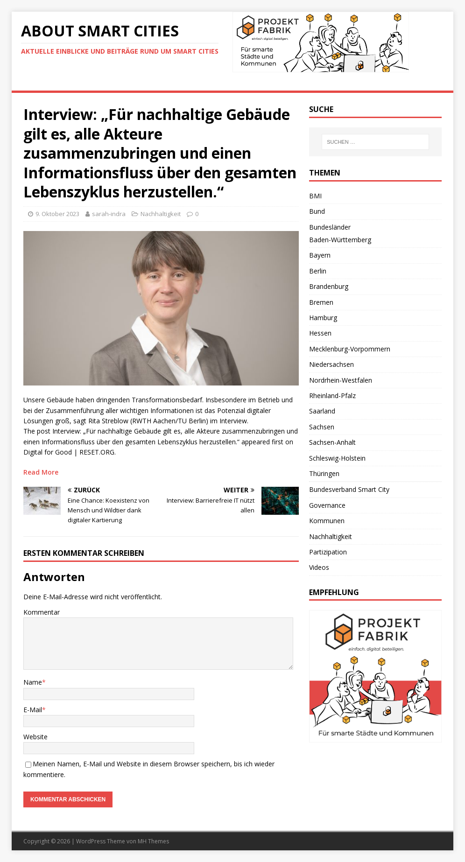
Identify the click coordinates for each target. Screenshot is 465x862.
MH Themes (153, 841)
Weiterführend (253, 81)
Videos (303, 81)
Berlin (317, 270)
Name (32, 682)
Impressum (387, 81)
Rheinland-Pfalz (332, 395)
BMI (315, 195)
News (27, 81)
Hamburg (323, 317)
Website (35, 736)
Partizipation (328, 551)
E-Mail (32, 709)
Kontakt (342, 81)
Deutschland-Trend (182, 81)
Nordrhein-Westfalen (340, 380)
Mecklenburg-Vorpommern (349, 348)
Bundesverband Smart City (349, 489)
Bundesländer (330, 227)
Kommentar (41, 612)
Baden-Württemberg (340, 239)
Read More (40, 472)
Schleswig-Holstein (337, 458)
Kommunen (327, 520)
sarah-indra (109, 214)
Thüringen (324, 473)
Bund (317, 211)
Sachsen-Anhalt (332, 442)
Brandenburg (328, 286)
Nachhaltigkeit (161, 214)
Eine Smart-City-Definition (93, 81)
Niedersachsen (331, 364)
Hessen (320, 333)
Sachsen (321, 426)
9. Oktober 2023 (57, 214)
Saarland (322, 410)
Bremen (321, 302)
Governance (327, 505)
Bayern (320, 255)
